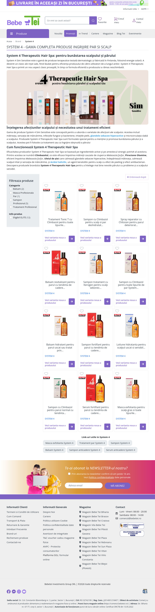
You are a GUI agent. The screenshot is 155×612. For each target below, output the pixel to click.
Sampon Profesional (20, 201)
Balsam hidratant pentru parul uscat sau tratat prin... (60, 347)
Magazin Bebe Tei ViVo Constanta (92, 557)
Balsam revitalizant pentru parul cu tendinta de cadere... (60, 285)
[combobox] (67, 20)
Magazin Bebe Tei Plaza (93, 537)
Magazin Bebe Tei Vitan (93, 550)
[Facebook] (9, 592)
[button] (72, 239)
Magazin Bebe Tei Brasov (94, 516)
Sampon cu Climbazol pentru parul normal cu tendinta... (60, 410)
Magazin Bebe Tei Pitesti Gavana (93, 531)
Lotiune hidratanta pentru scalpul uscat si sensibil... (131, 346)
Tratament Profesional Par (25, 208)
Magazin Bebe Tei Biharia (94, 511)
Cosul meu (119, 20)
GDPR (144, 9)
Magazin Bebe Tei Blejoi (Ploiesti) (93, 566)
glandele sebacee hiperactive (106, 135)
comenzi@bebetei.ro (130, 518)
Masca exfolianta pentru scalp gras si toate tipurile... (131, 410)
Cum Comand (14, 516)
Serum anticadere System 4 (120, 449)
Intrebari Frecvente (17, 529)
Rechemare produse (17, 537)
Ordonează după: (136, 177)
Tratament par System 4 (92, 442)
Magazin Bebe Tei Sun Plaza (95, 546)
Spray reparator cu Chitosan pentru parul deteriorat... (131, 222)
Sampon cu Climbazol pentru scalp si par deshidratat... (96, 222)
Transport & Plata (16, 520)
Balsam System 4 (54, 449)
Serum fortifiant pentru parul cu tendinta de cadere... (95, 410)
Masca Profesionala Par (23, 194)
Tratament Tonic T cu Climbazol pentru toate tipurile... (60, 222)
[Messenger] (14, 592)
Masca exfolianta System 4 (59, 442)
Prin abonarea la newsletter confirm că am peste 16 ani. (101, 473)
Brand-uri (12, 533)
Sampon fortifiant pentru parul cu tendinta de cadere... (96, 347)
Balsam (18, 188)
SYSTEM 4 (49, 230)
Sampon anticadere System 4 (84, 449)
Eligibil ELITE (21, 217)
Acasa (9, 41)
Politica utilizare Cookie (55, 520)
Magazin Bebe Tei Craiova (94, 520)
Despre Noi (49, 511)
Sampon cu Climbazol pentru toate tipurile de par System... (131, 285)
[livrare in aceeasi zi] (77, 3)
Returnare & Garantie (18, 524)
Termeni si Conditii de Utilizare (23, 511)
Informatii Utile (130, 9)
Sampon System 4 (120, 442)
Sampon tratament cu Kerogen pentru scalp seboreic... (95, 285)
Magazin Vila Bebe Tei (92, 524)
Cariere (47, 516)
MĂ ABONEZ (118, 485)
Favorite (102, 20)
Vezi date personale (107, 477)
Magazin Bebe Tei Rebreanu (95, 542)
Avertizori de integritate (55, 533)
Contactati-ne (14, 542)
